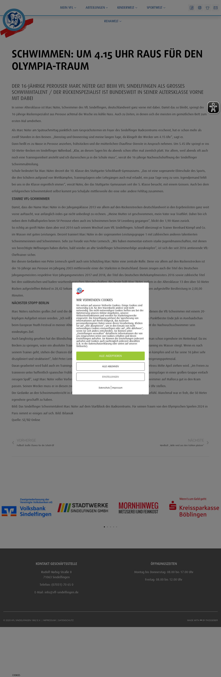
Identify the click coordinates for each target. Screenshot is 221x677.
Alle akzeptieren (110, 356)
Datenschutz (104, 387)
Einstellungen (110, 376)
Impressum (117, 387)
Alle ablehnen (110, 366)
